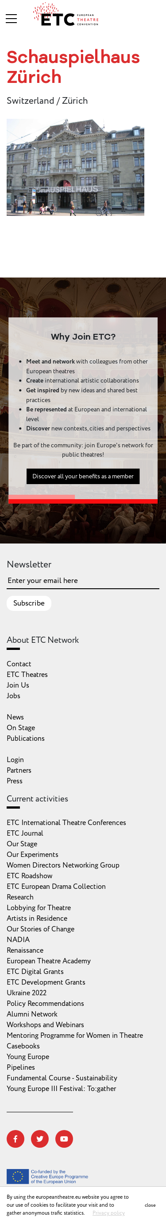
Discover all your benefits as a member (83, 480)
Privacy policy (109, 1213)
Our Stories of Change (40, 929)
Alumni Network (32, 1014)
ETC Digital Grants (35, 972)
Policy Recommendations (45, 1004)
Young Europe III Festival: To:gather (61, 1089)
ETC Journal (25, 833)
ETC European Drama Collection (56, 887)
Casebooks (23, 1046)
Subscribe (29, 603)
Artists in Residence (37, 918)
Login (15, 760)
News (15, 717)
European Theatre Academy (49, 961)
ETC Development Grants (46, 982)
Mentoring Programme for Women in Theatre (75, 1035)
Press (15, 781)
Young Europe (28, 1057)
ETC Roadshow (29, 876)
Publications (26, 738)
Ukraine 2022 (26, 993)
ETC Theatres (27, 675)
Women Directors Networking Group (63, 865)
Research (20, 897)
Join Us (18, 685)
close (150, 1205)
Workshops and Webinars (45, 1025)
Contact (19, 664)
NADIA (18, 940)
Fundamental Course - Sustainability (62, 1078)
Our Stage (22, 844)
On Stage (21, 728)
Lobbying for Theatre (39, 908)
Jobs (13, 696)
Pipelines (21, 1067)
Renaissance (25, 950)
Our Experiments (32, 855)
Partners (19, 770)
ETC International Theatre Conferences (66, 823)
